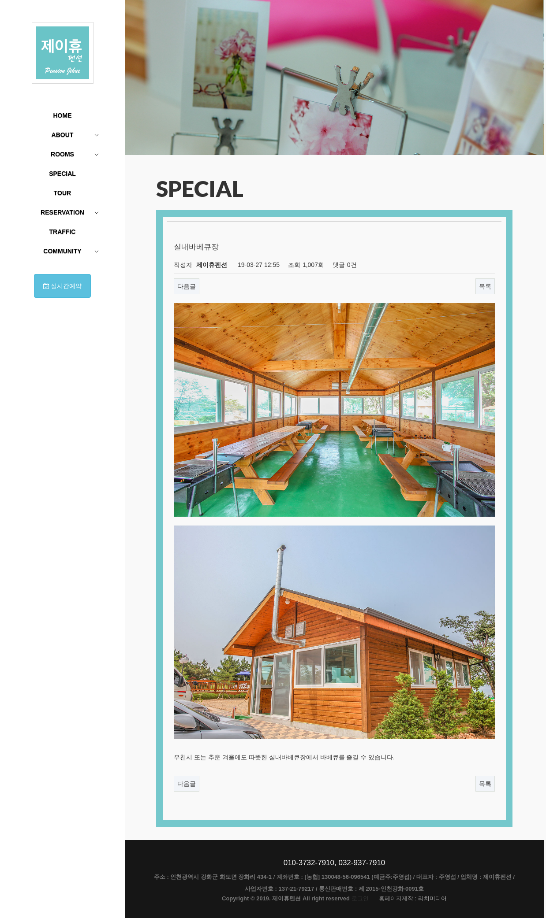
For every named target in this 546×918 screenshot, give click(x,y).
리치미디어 (432, 898)
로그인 (360, 898)
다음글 (186, 286)
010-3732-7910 (309, 863)
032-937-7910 (361, 863)
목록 (485, 286)
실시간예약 (62, 285)
